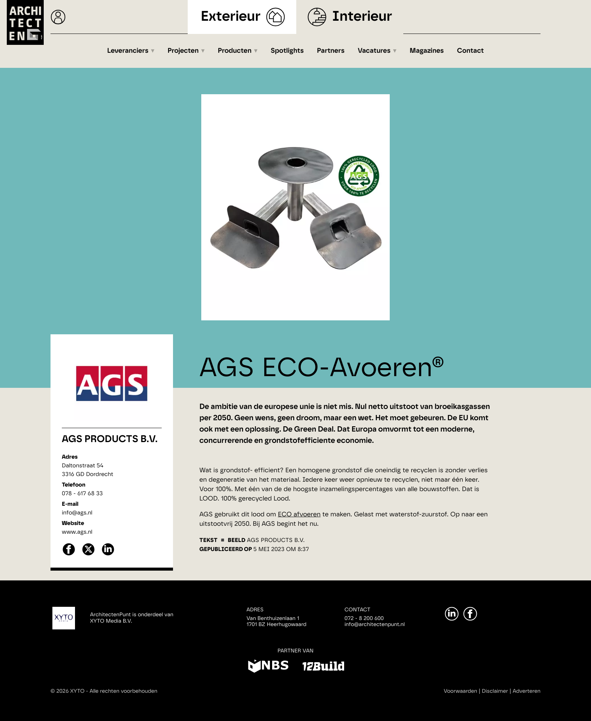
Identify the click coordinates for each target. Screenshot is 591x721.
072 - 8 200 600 (364, 618)
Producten (235, 50)
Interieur (362, 17)
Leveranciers (128, 50)
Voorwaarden (460, 691)
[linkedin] (108, 554)
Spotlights (287, 50)
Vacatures (374, 50)
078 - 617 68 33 (82, 493)
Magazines (427, 50)
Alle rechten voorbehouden (124, 691)
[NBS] (268, 667)
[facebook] (69, 554)
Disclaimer (495, 691)
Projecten (183, 50)
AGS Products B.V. (110, 439)
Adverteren (526, 691)
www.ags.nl (77, 532)
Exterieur (231, 17)
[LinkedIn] (451, 614)
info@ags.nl (77, 513)
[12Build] (323, 667)
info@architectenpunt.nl (374, 624)
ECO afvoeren (299, 514)
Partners (330, 50)
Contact (470, 50)
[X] (88, 554)
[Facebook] (470, 614)
